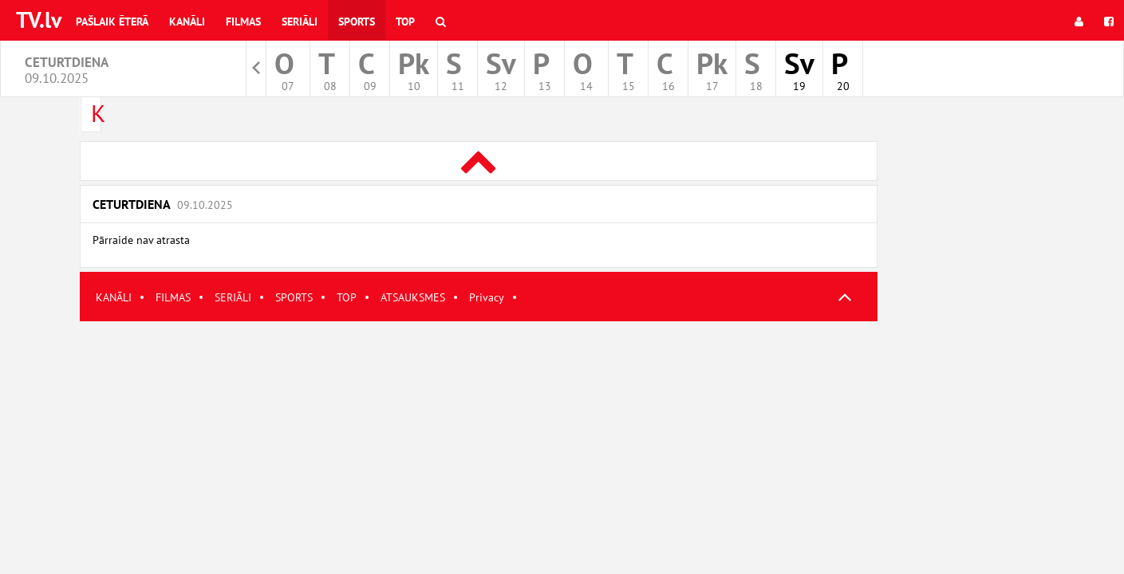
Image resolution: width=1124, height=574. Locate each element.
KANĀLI (114, 297)
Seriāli (299, 21)
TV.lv (38, 19)
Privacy (486, 297)
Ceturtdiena (163, 204)
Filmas (243, 21)
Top (405, 21)
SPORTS (294, 297)
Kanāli (187, 21)
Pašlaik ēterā (112, 21)
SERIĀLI (233, 297)
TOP (347, 297)
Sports (356, 21)
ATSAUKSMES (413, 297)
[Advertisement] (479, 433)
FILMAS (173, 297)
